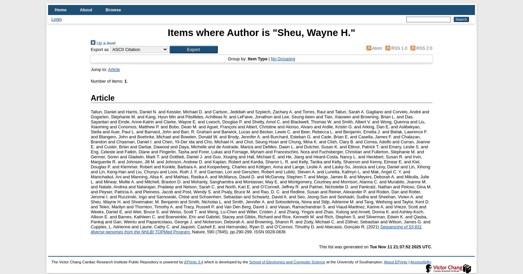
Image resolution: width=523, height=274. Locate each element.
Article (114, 69)
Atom (373, 48)
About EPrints (395, 262)
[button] (193, 49)
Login (56, 19)
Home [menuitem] (61, 9)
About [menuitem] (86, 9)
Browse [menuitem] (113, 9)
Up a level (103, 43)
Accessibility (420, 262)
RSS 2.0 (420, 48)
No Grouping (283, 58)
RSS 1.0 (395, 48)
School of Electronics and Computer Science (287, 262)
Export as (100, 49)
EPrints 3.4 (193, 262)
